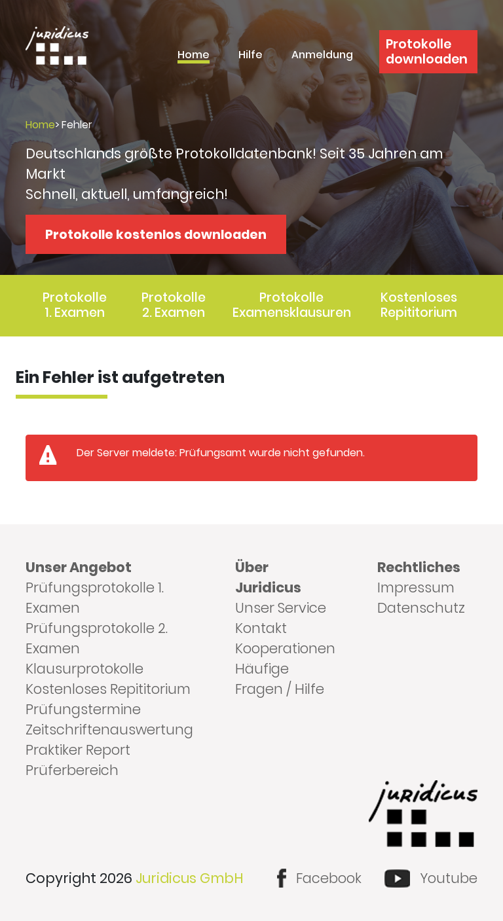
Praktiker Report (78, 749)
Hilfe (250, 56)
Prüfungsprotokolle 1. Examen (95, 597)
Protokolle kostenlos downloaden (156, 235)
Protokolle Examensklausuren (292, 305)
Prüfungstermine (83, 709)
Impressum (416, 587)
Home (193, 56)
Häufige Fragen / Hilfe (279, 678)
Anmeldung (322, 56)
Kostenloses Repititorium (419, 305)
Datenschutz (421, 607)
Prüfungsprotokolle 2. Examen (97, 638)
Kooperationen (285, 648)
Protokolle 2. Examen (173, 305)
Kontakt (261, 628)
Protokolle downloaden (427, 51)
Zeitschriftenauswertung (109, 729)
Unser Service (280, 607)
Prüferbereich (72, 770)
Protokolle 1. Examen (75, 305)
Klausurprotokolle (84, 668)
